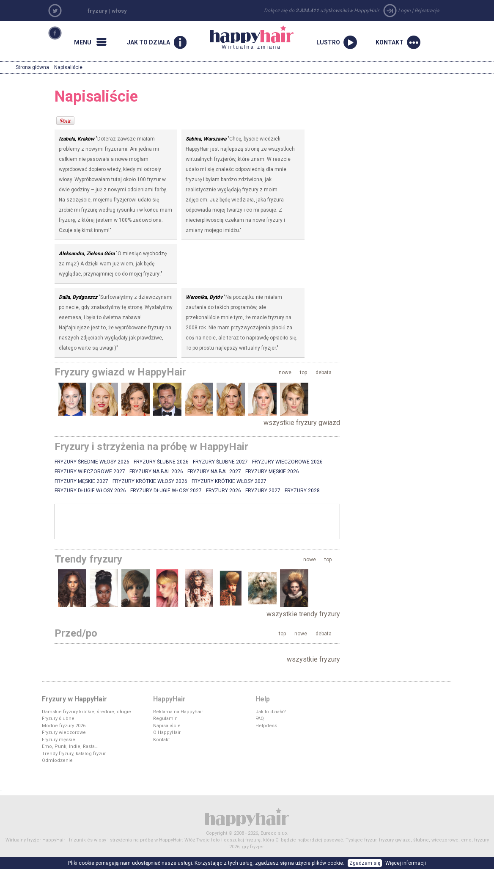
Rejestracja (426, 11)
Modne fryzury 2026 (63, 725)
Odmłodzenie (57, 760)
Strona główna (32, 67)
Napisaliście (167, 725)
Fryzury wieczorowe (64, 732)
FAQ (259, 718)
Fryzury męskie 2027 (81, 481)
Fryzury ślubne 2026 (161, 462)
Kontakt (161, 739)
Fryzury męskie (58, 739)
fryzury (97, 11)
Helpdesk (266, 725)
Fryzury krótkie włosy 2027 (229, 481)
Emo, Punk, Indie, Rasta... (70, 746)
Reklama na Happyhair (178, 712)
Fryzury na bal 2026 (156, 472)
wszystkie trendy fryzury (303, 614)
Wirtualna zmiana (252, 37)
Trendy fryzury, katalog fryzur (74, 753)
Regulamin (165, 718)
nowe (285, 372)
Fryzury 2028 (302, 491)
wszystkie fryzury (313, 659)
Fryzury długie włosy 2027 (166, 491)
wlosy (100, 840)
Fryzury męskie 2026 (272, 472)
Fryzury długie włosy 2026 (90, 491)
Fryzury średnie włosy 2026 (92, 462)
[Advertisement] (197, 521)
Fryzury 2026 (223, 491)
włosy (119, 11)
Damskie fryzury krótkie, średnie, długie (86, 712)
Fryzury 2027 (262, 491)
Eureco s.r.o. (274, 833)
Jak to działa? (270, 712)
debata (324, 372)
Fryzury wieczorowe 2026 (287, 462)
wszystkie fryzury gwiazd (301, 423)
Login (404, 11)
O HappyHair (167, 732)
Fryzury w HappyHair (74, 699)
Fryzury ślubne (58, 718)
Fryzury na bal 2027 (214, 472)
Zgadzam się (364, 863)
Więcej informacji (405, 863)
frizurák (77, 840)
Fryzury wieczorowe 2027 (90, 472)
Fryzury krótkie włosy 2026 (150, 481)
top (303, 372)
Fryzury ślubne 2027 (220, 462)
